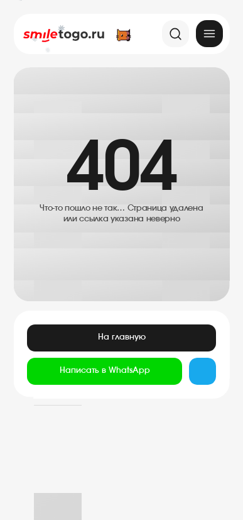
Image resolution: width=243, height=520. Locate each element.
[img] (209, 33)
